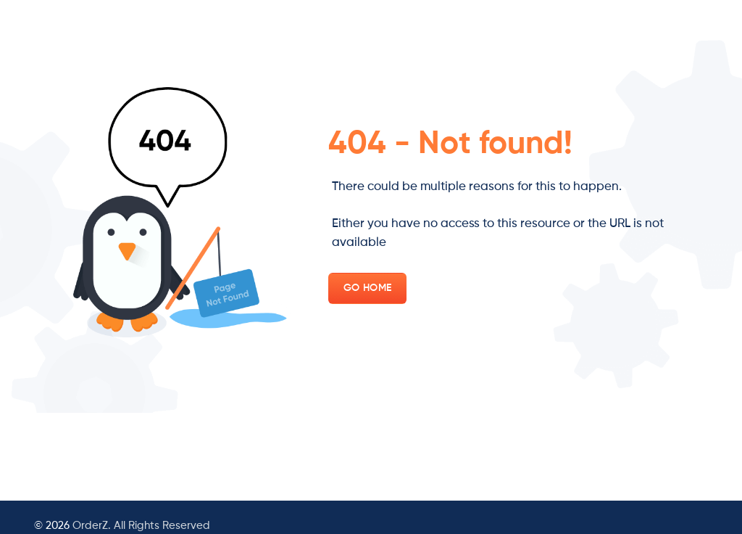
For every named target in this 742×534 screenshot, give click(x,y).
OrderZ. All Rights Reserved (141, 525)
